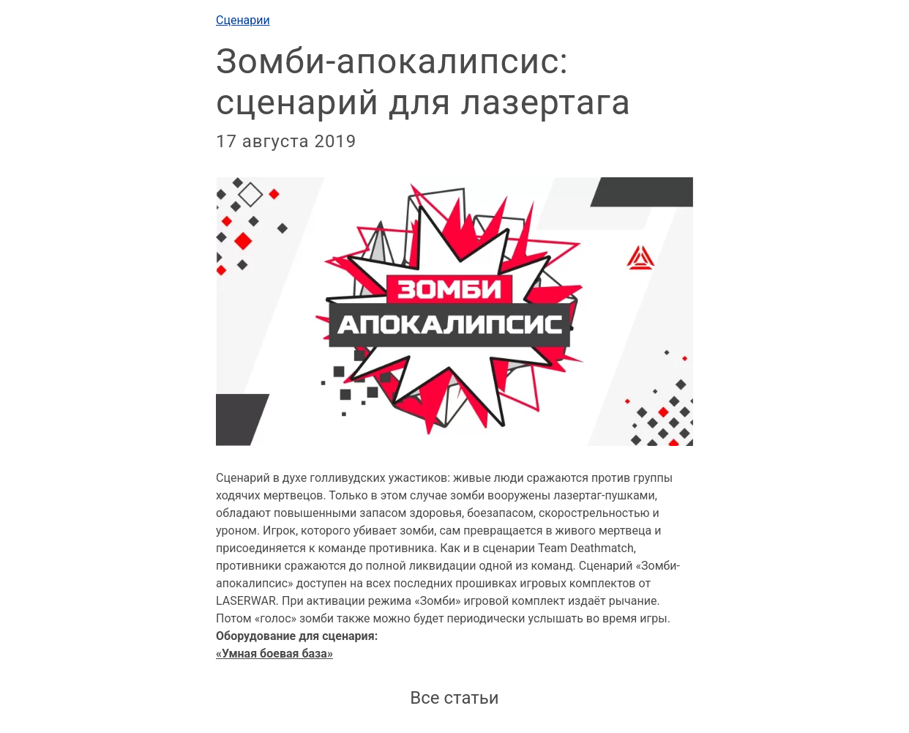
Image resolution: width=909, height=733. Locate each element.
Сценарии (243, 20)
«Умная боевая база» (274, 654)
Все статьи (454, 698)
